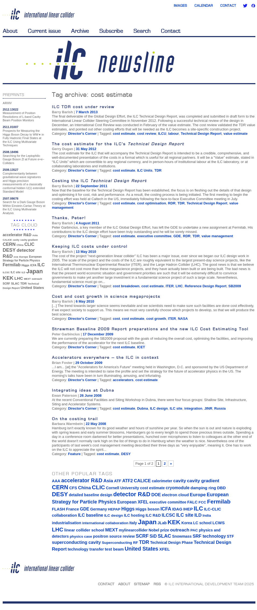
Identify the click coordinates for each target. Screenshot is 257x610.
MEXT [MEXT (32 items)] (27, 279)
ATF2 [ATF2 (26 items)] (127, 480)
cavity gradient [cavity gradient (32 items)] (29, 240)
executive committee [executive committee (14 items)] (167, 502)
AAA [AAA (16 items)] (56, 481)
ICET (141, 347)
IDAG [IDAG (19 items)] (177, 509)
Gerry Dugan (62, 149)
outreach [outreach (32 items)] (37, 279)
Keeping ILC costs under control (89, 246)
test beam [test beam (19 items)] (114, 549)
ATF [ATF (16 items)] (117, 481)
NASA (183, 319)
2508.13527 (10, 169)
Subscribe (111, 31)
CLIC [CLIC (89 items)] (29, 244)
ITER (170, 286)
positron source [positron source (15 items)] (107, 536)
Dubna (142, 408)
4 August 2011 (87, 223)
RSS (157, 584)
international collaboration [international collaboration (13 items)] (105, 523)
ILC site (176, 408)
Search (142, 31)
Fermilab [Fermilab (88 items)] (11, 265)
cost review (146, 134)
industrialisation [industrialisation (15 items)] (66, 523)
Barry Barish (62, 112)
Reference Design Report (205, 286)
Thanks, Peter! (69, 217)
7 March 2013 (87, 112)
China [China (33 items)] (19, 245)
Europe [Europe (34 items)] (23, 256)
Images (180, 5)
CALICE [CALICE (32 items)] (7, 240)
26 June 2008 (91, 395)
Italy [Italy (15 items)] (133, 523)
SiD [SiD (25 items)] (153, 536)
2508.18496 (10, 152)
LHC (179, 286)
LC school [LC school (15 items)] (202, 523)
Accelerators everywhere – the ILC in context (105, 357)
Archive (80, 31)
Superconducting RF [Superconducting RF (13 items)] (120, 543)
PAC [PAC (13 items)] (194, 530)
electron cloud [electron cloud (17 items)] (175, 495)
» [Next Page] (171, 464)
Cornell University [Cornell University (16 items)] (122, 488)
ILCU (162, 134)
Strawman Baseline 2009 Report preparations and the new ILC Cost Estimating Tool (150, 329)
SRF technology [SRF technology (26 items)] (209, 536)
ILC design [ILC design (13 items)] (113, 515)
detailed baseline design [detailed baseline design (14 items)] (90, 495)
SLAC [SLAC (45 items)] (15, 283)
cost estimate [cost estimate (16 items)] (152, 488)
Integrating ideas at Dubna (83, 390)
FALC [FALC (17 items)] (192, 502)
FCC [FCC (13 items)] (202, 502)
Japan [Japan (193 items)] (34, 271)
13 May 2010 (86, 252)
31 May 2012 (86, 149)
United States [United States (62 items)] (32, 288)
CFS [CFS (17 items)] (73, 488)
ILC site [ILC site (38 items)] (16, 272)
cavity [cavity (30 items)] (16, 240)
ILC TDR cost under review (83, 106)
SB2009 (235, 286)
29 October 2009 (88, 363)
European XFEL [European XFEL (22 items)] (132, 502)
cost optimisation (151, 203)
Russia (220, 408)
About (10, 31)
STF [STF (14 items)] (230, 536)
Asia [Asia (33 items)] (35, 235)
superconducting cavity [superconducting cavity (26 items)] (76, 542)
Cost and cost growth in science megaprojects (106, 296)
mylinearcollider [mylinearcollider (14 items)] (133, 530)
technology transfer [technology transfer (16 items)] (86, 549)
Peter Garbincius (66, 334)
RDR (172, 203)
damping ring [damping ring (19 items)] (203, 487)
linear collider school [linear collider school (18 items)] (84, 530)
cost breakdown (126, 286)
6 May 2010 (85, 301)
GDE (177, 236)
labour (173, 134)
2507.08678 (10, 198)
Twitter (245, 5)
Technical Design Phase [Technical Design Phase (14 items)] (171, 542)
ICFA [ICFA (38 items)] (33, 265)
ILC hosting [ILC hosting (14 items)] (134, 515)
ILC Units (144, 170)
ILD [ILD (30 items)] (23, 272)
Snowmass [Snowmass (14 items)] (182, 536)
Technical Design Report (201, 134)
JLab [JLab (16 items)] (162, 523)
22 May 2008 (96, 424)
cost (116, 319)
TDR (158, 170)
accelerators (123, 380)
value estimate (235, 134)
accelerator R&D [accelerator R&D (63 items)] (17, 235)
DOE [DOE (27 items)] (16, 257)
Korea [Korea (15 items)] (186, 523)
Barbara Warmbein (67, 424)
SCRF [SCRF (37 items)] (6, 283)
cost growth (156, 319)
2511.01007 (10, 127)
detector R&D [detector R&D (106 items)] (131, 494)
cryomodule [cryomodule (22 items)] (178, 487)
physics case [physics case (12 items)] (81, 536)
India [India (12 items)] (206, 515)
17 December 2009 (98, 334)
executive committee (154, 236)
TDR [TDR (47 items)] (23, 283)
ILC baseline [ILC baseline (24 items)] (90, 515)
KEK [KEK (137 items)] (8, 278)
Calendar (203, 5)
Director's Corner (82, 134)
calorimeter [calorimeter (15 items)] (162, 481)
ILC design (159, 408)
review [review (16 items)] (129, 536)
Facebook (253, 5)
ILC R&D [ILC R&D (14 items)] (153, 515)
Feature (74, 454)
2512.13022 (10, 109)
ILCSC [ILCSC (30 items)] (6, 272)
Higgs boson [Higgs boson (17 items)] (147, 509)
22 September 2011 (92, 186)
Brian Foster (62, 363)
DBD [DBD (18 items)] (221, 488)
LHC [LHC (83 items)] (19, 278)
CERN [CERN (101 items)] (9, 244)
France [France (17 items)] (72, 509)
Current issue (44, 31)
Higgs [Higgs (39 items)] (25, 265)
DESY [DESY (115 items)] (9, 250)
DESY (126, 454)
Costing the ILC (99, 180)
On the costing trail (75, 418)
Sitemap (142, 584)
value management (217, 236)
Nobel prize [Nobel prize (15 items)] (159, 530)
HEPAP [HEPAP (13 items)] (114, 509)
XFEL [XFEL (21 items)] (164, 549)
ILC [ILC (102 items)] (41, 264)
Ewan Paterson (64, 395)
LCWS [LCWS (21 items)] (218, 522)
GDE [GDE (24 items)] (84, 509)
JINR (208, 408)
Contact (228, 5)
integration (193, 408)
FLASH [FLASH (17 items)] (58, 509)
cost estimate (124, 134)
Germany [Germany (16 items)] (98, 509)
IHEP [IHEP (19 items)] (188, 509)
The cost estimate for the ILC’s (118, 143)
